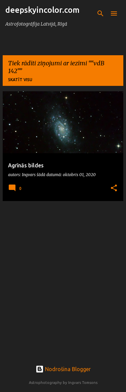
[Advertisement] (63, 269)
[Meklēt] (100, 13)
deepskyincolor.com (42, 9)
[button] (114, 188)
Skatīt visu (20, 79)
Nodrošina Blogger (63, 369)
